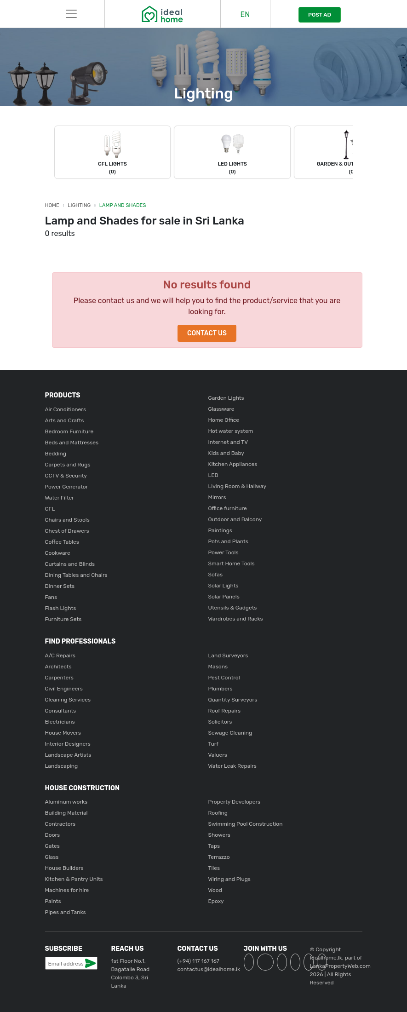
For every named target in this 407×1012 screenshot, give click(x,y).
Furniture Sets (63, 619)
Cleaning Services (68, 699)
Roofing (218, 813)
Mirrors (217, 497)
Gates (52, 846)
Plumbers (220, 688)
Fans (51, 597)
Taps (214, 846)
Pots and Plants (228, 541)
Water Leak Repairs (232, 766)
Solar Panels (224, 596)
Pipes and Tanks (65, 912)
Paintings (220, 530)
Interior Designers (68, 744)
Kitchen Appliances (233, 464)
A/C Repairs (60, 655)
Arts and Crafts (64, 420)
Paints (53, 901)
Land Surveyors (228, 655)
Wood (215, 890)
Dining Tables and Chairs (76, 575)
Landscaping (61, 766)
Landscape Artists (68, 755)
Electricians (60, 722)
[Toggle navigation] (71, 14)
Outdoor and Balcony (235, 519)
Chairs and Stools (67, 520)
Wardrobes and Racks (235, 618)
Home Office (224, 420)
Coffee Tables (62, 542)
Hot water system (230, 431)
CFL (50, 509)
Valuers (217, 755)
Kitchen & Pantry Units (74, 879)
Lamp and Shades (122, 205)
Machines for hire (67, 890)
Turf (213, 744)
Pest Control (224, 677)
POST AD (319, 15)
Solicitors (220, 722)
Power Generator (66, 486)
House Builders (64, 868)
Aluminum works (66, 802)
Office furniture (227, 508)
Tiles (214, 868)
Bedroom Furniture (69, 431)
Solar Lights (223, 585)
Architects (58, 666)
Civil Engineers (64, 688)
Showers (219, 835)
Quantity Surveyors (233, 699)
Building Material (66, 813)
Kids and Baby (226, 453)
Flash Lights (60, 608)
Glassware (221, 409)
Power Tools (223, 552)
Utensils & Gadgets (232, 607)
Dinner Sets (60, 586)
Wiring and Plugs (229, 879)
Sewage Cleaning (230, 733)
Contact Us (207, 333)
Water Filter (59, 497)
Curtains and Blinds (70, 564)
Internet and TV (228, 442)
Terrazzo (219, 857)
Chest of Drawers (67, 531)
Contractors (60, 824)
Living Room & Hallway (237, 486)
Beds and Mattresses (72, 442)
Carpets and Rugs (68, 464)
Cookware (57, 553)
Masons (218, 666)
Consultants (60, 710)
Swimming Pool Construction (245, 824)
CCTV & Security (66, 475)
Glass (52, 857)
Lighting (79, 205)
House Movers (63, 733)
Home (52, 205)
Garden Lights (226, 398)
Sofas (215, 574)
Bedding (55, 453)
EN (245, 14)
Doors (52, 835)
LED (213, 475)
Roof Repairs (224, 710)
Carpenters (59, 677)
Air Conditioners (65, 409)
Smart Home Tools (231, 563)
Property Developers (234, 802)
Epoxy (216, 901)
